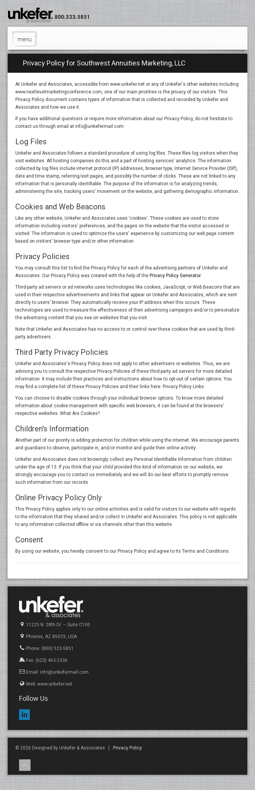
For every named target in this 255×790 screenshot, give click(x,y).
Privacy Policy (127, 748)
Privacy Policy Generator (175, 275)
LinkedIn (24, 714)
